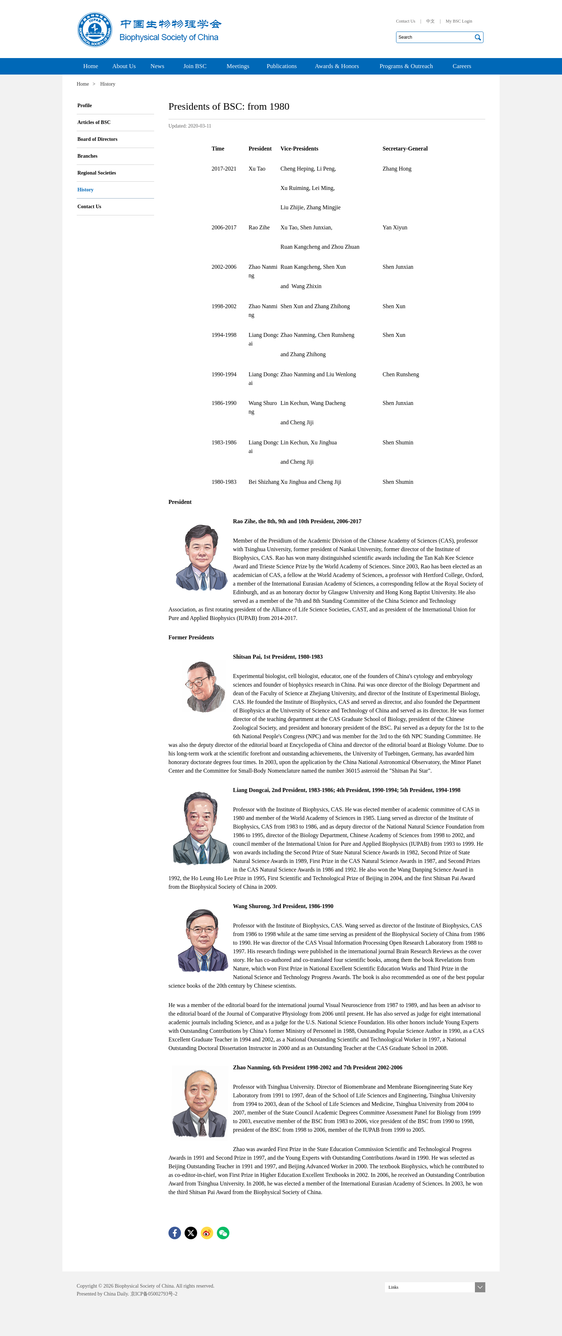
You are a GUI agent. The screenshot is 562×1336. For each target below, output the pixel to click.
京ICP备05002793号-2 (153, 1294)
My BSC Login (459, 21)
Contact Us (405, 21)
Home (83, 84)
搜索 (477, 37)
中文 (430, 21)
